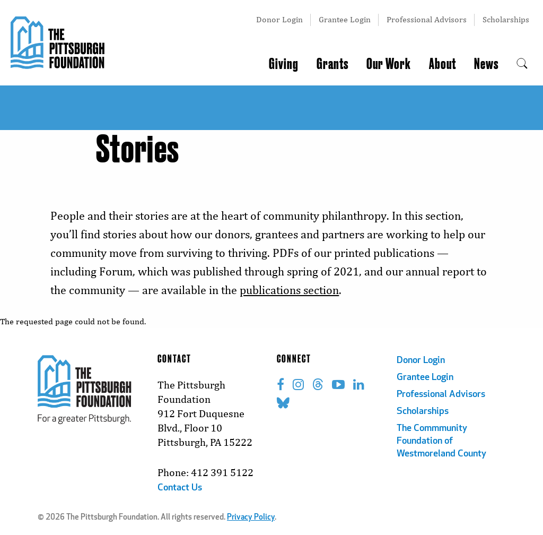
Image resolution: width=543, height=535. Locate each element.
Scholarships (506, 19)
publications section (289, 290)
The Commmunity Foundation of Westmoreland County (441, 441)
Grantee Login (345, 19)
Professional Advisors (427, 19)
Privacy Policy (251, 518)
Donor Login (279, 19)
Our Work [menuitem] (388, 64)
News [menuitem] (486, 64)
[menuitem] (522, 64)
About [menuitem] (442, 64)
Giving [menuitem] (284, 64)
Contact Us (179, 488)
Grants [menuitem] (332, 64)
